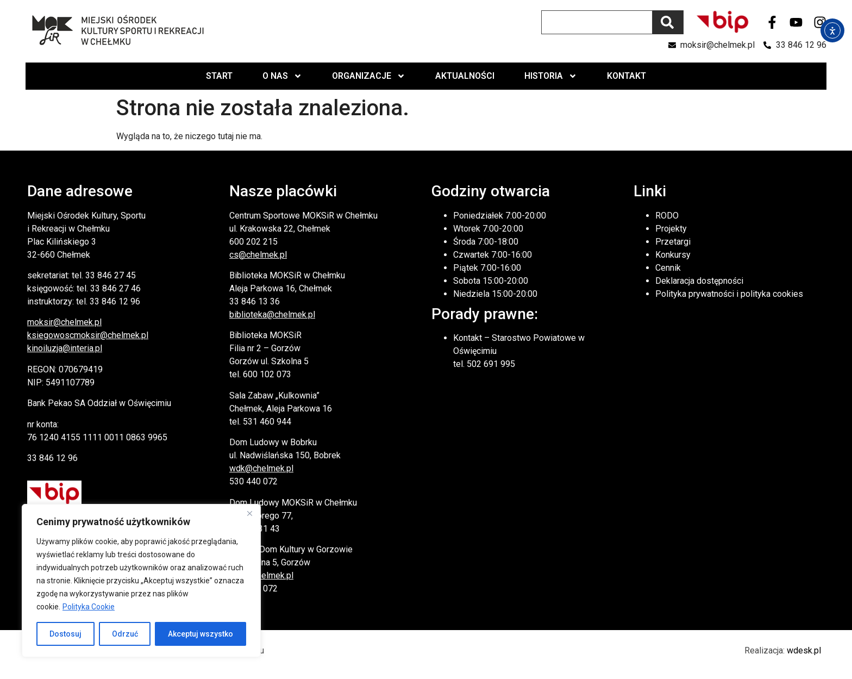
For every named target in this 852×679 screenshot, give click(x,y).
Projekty (671, 228)
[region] (141, 580)
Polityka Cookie (88, 606)
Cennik (668, 268)
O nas (282, 76)
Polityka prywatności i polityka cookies (729, 294)
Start (219, 76)
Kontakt (626, 76)
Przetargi (673, 241)
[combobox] (597, 22)
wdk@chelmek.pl (261, 468)
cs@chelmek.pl (258, 255)
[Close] (249, 513)
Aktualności (464, 76)
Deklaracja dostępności (699, 281)
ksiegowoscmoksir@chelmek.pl (87, 335)
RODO (667, 215)
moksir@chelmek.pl (64, 322)
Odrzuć (125, 634)
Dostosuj (65, 634)
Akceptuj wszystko (200, 634)
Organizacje (368, 76)
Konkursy (673, 255)
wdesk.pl (804, 650)
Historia (550, 76)
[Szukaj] (668, 22)
